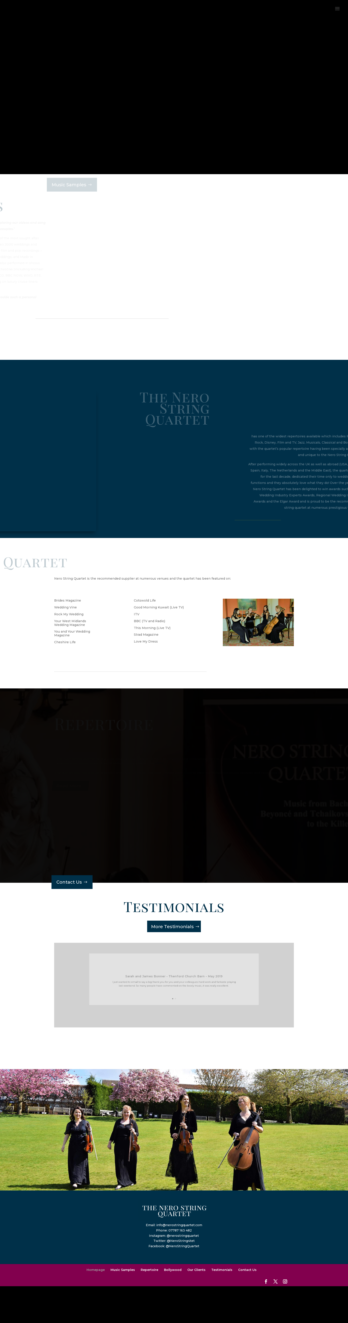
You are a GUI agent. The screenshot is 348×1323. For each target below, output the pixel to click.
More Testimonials (172, 926)
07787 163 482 (180, 1230)
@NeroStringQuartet (182, 1246)
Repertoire (149, 1270)
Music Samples (123, 1270)
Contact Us (69, 882)
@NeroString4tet (181, 1241)
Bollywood (173, 1270)
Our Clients (196, 1270)
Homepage (96, 1270)
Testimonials (221, 1270)
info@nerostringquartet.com (179, 1225)
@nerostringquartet (183, 1236)
